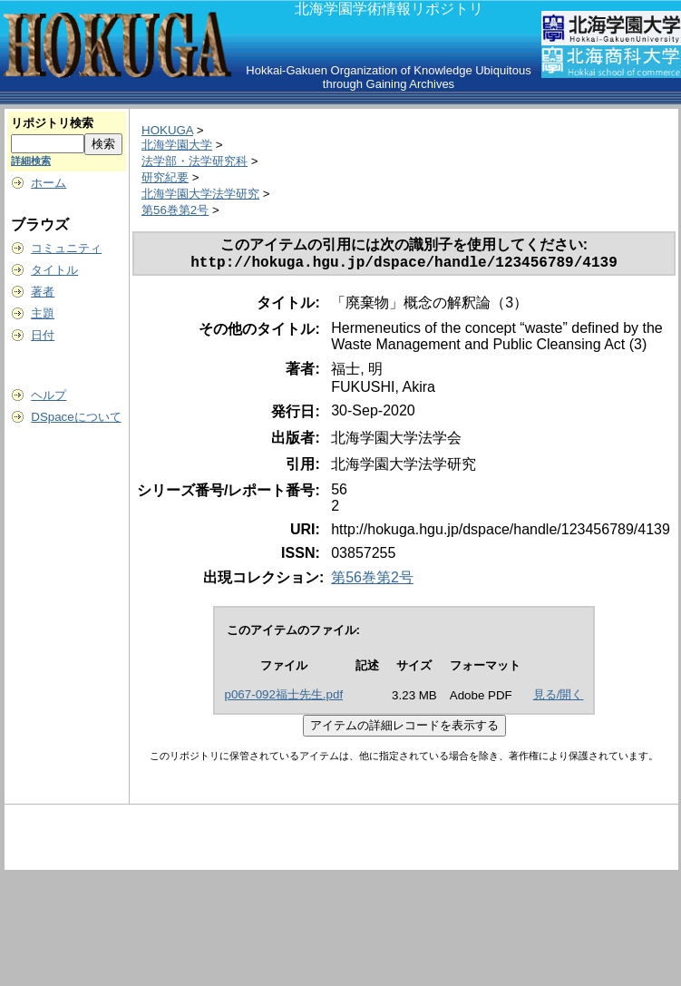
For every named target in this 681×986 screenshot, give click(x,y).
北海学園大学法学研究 (200, 193)
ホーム (48, 183)
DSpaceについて (76, 417)
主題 (42, 313)
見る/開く (558, 698)
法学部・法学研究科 (194, 161)
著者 (42, 291)
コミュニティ (66, 248)
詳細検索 (31, 160)
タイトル (54, 270)
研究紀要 (165, 177)
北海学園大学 (176, 144)
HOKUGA (167, 130)
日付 (42, 335)
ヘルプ (48, 395)
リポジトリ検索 (52, 123)
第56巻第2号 (175, 210)
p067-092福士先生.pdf (284, 698)
